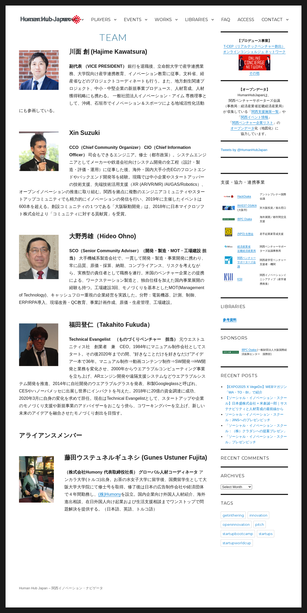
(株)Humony (109, 494)
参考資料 (230, 320)
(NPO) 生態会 (245, 233)
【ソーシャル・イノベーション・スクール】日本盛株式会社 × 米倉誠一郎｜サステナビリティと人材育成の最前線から (256, 403)
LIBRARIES (196, 19)
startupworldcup (237, 543)
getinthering (233, 515)
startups (265, 534)
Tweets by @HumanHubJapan (244, 150)
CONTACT (272, 19)
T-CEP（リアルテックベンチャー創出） (254, 46)
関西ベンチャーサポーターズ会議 (246, 262)
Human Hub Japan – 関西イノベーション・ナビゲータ (61, 588)
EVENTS (132, 19)
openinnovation (236, 524)
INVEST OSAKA (247, 205)
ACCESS (246, 19)
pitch (259, 524)
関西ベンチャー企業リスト (252, 123)
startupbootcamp (238, 534)
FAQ (225, 19)
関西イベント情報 (254, 117)
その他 (254, 73)
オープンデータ (242, 128)
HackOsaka (244, 196)
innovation (258, 515)
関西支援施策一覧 (265, 112)
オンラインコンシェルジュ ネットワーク (254, 60)
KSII (239, 279)
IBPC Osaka (244, 219)
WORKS (163, 19)
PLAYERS (101, 19)
